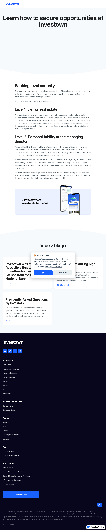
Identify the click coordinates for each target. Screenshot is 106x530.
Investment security (10, 373)
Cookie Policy (57, 266)
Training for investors (11, 435)
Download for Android (11, 455)
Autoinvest (7, 394)
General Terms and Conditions (14, 472)
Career (5, 431)
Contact (6, 439)
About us (6, 422)
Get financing (8, 406)
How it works (7, 365)
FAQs (5, 427)
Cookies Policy (8, 484)
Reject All (48, 266)
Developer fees (9, 410)
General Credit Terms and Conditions (16, 476)
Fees (4, 389)
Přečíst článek (12, 283)
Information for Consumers (13, 480)
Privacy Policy (8, 468)
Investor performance (11, 369)
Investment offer (9, 377)
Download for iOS (9, 451)
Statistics (6, 381)
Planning (6, 385)
